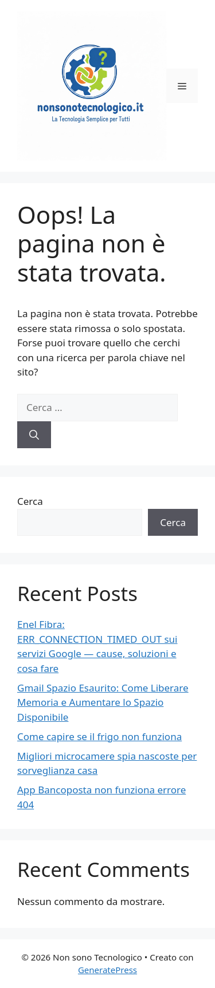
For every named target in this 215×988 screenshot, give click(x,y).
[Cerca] (34, 435)
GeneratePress (107, 969)
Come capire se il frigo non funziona (99, 736)
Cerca (30, 501)
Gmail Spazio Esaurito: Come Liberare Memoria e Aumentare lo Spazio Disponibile (103, 702)
